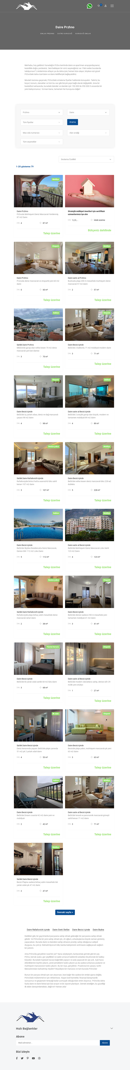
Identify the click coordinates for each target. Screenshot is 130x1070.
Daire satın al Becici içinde (79, 411)
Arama (72, 122)
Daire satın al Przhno (77, 278)
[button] (42, 112)
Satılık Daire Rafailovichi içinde (30, 478)
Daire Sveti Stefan (61, 929)
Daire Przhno (22, 211)
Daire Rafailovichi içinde (38, 929)
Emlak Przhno (47, 33)
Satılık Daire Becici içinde (27, 745)
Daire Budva (98, 929)
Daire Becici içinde (76, 345)
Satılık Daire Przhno (25, 345)
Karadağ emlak (83, 33)
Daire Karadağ (65, 33)
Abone (105, 1043)
